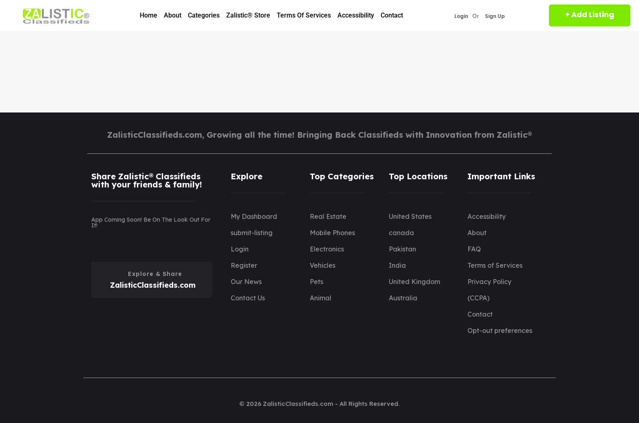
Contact (392, 15)
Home (148, 15)
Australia (403, 298)
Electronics (327, 249)
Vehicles (322, 265)
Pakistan (402, 249)
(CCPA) (478, 298)
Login (461, 16)
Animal (320, 298)
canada (401, 233)
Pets (316, 282)
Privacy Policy (489, 282)
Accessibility (355, 15)
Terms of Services (304, 15)
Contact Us (248, 298)
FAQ (474, 249)
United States (410, 216)
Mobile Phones (332, 233)
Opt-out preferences (499, 330)
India (397, 265)
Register (244, 265)
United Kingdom (414, 282)
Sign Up (495, 16)
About (172, 15)
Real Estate (328, 216)
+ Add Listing (589, 14)
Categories (204, 15)
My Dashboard (254, 216)
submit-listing (252, 233)
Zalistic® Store (248, 15)
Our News (246, 282)
